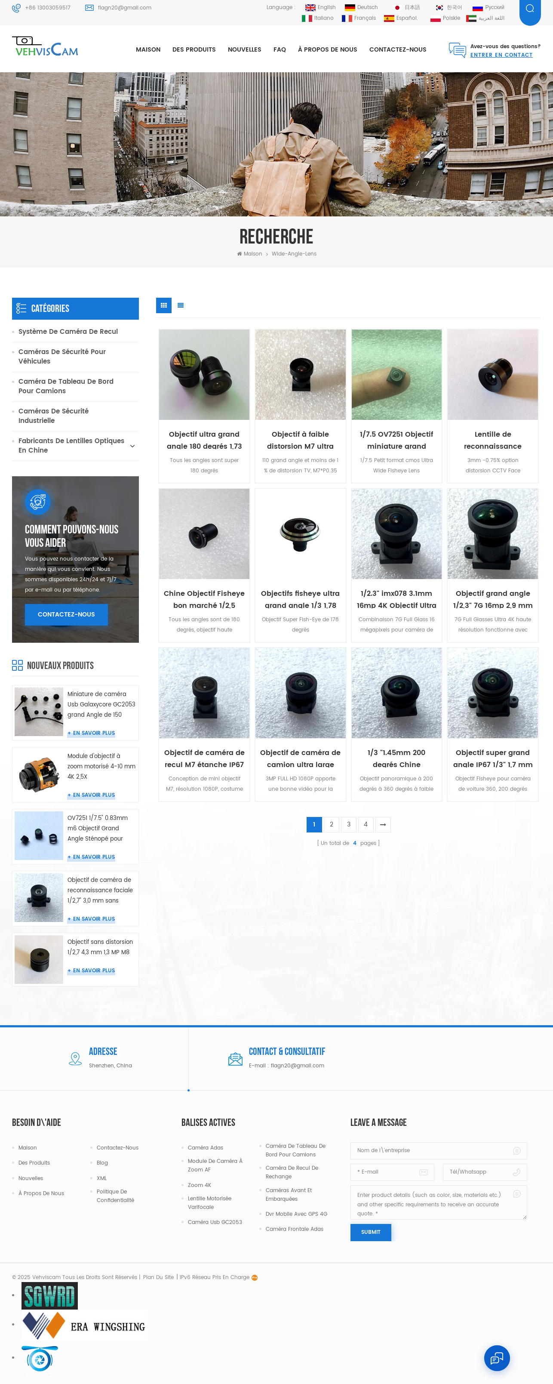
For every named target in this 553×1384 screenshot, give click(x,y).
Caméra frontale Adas (294, 1229)
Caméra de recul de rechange (292, 1172)
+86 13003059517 (48, 8)
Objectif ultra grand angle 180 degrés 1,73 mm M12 (204, 439)
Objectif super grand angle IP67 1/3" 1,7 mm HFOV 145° (493, 757)
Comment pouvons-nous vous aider (71, 537)
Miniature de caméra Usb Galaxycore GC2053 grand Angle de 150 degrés (101, 705)
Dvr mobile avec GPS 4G (296, 1214)
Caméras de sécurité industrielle (53, 416)
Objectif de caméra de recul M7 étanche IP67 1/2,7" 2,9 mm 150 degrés (204, 757)
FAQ (279, 50)
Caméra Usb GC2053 (215, 1222)
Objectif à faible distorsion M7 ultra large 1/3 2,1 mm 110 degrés (300, 439)
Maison (148, 50)
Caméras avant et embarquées (289, 1195)
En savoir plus (94, 733)
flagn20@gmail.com (124, 8)
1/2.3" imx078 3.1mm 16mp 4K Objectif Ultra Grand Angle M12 (396, 598)
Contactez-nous (398, 50)
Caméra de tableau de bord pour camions (66, 386)
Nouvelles (244, 50)
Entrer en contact (501, 55)
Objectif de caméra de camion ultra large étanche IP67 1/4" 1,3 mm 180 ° (300, 757)
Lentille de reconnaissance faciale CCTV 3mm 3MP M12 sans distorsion (493, 439)
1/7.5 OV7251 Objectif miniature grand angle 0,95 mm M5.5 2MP (396, 439)
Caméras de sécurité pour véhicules (62, 357)
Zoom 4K (199, 1185)
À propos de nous (327, 50)
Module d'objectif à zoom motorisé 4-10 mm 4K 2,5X (101, 767)
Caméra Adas (205, 1148)
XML (102, 1178)
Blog (102, 1163)
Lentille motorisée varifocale (209, 1203)
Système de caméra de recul (68, 332)
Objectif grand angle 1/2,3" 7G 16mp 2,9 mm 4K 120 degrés (493, 598)
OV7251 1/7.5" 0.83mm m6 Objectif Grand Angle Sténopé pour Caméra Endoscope (98, 829)
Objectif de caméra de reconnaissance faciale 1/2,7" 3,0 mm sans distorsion (100, 891)
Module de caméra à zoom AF (215, 1165)
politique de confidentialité (115, 1196)
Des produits (194, 50)
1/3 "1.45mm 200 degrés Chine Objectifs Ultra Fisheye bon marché (396, 757)
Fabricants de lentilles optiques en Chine (71, 446)
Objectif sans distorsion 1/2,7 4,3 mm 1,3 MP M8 (100, 947)
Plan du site (158, 1277)
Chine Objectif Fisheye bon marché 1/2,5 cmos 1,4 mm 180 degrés (204, 598)
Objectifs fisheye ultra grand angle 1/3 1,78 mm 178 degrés (300, 598)
